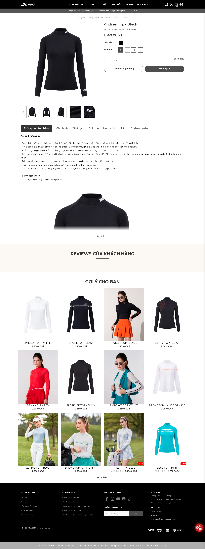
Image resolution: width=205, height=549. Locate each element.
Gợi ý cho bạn (102, 281)
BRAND (129, 4)
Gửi (136, 513)
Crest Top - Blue (124, 467)
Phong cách (26, 502)
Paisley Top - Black (124, 343)
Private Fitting (27, 510)
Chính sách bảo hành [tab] (102, 128)
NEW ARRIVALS (77, 4)
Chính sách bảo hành (71, 502)
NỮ (104, 4)
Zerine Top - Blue (38, 467)
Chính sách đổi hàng (71, 497)
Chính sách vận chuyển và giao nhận (77, 515)
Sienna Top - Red (38, 405)
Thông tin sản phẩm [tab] (36, 128)
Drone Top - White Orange (167, 405)
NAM (92, 4)
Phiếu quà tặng (27, 515)
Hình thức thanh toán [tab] (134, 128)
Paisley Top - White (38, 343)
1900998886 (156, 511)
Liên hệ (24, 497)
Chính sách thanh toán (71, 510)
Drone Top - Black (81, 343)
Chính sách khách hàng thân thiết (76, 506)
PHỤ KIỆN (116, 4)
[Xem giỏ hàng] (176, 4)
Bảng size (179, 58)
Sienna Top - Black (167, 343)
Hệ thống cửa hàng (29, 506)
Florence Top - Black (81, 405)
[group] (61, 62)
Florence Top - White (124, 405)
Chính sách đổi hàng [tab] (69, 128)
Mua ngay (164, 68)
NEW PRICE (142, 4)
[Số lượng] (111, 60)
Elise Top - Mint (167, 467)
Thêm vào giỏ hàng (123, 68)
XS (120, 50)
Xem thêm (102, 477)
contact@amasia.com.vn (163, 519)
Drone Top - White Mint (81, 467)
